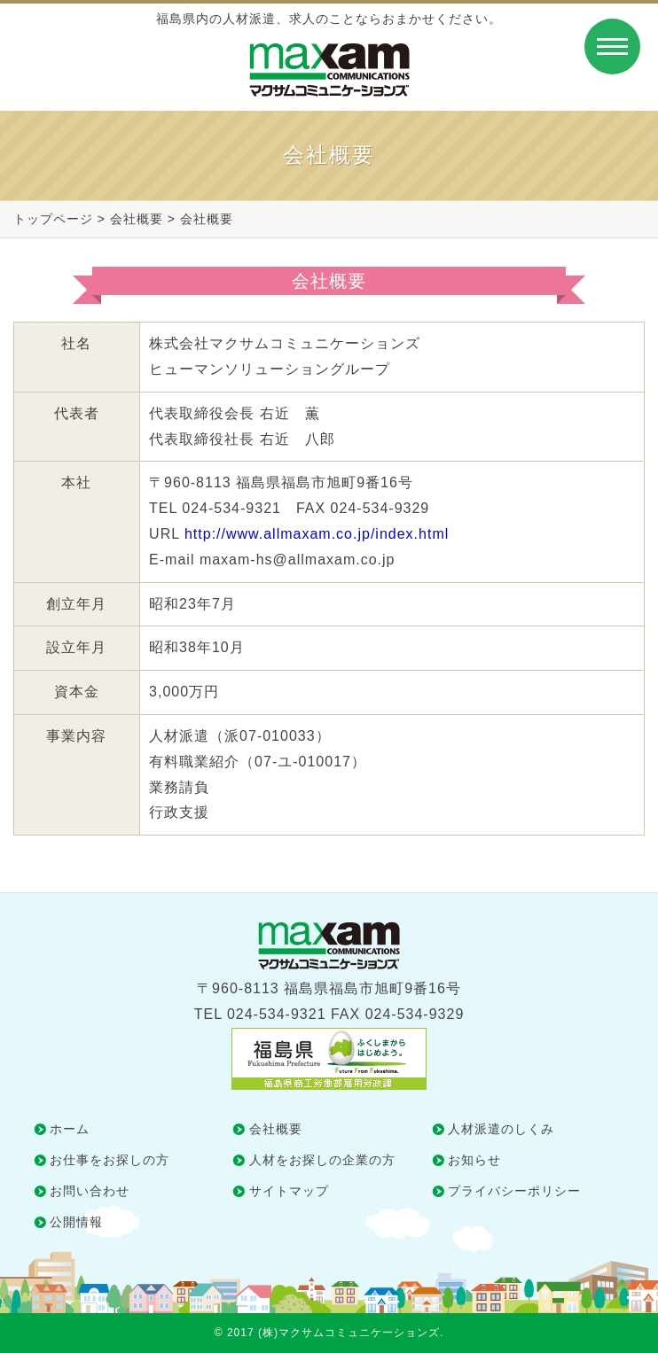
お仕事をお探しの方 (109, 1160)
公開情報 (76, 1222)
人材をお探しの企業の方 (322, 1160)
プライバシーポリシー (514, 1191)
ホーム (70, 1129)
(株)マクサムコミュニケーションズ (349, 1332)
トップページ (53, 219)
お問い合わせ (89, 1191)
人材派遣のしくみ (501, 1129)
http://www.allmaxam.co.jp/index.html (316, 533)
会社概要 (136, 219)
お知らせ (474, 1160)
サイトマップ (289, 1191)
